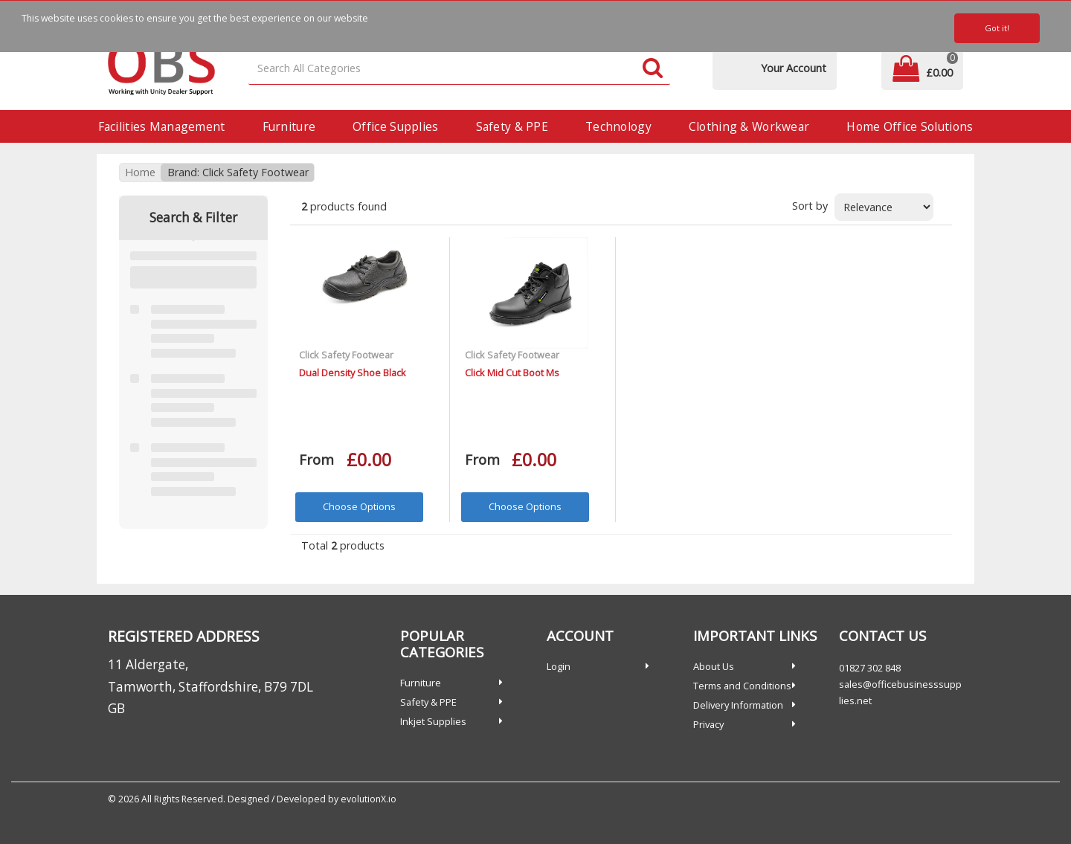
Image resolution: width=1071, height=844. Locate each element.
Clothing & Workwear (749, 126)
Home (140, 172)
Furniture (289, 126)
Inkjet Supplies (433, 721)
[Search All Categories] (459, 69)
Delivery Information (738, 705)
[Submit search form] (652, 69)
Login (558, 666)
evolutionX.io (368, 799)
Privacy (708, 724)
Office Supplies (395, 126)
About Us (713, 666)
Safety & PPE (512, 126)
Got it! (997, 27)
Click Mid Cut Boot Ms (512, 372)
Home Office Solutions (909, 126)
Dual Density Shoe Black (352, 372)
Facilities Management (161, 126)
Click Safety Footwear (346, 354)
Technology (618, 126)
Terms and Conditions (742, 685)
